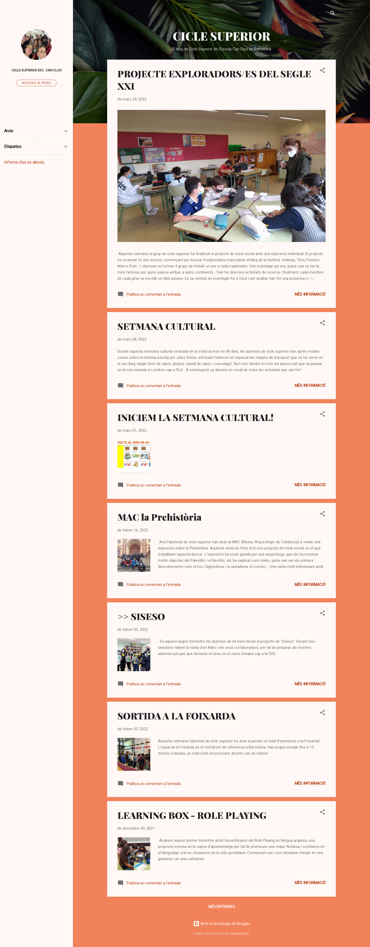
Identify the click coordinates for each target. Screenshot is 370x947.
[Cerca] (333, 14)
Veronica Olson (239, 933)
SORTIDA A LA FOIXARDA (176, 715)
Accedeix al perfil (36, 83)
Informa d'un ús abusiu (24, 162)
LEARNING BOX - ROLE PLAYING (191, 815)
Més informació (310, 294)
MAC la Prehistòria (159, 517)
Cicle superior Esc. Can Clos (37, 70)
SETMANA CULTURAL (166, 326)
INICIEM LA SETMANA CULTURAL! (195, 417)
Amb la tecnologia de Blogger (221, 923)
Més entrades (221, 907)
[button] (322, 71)
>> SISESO (141, 616)
